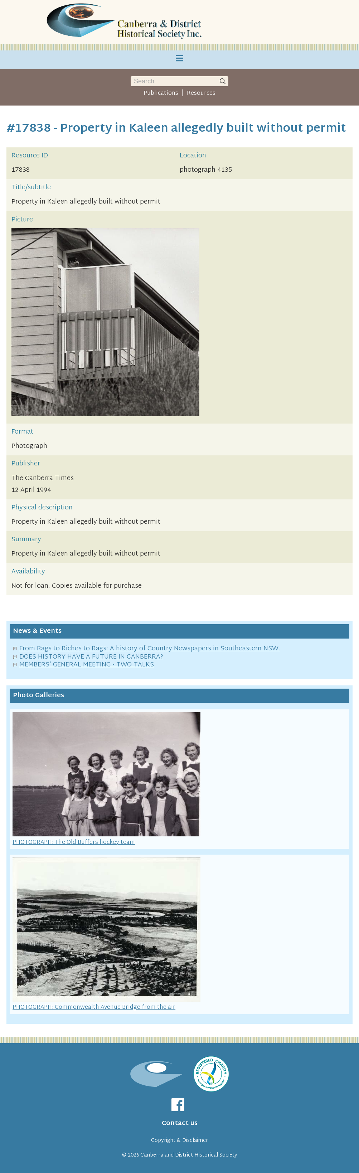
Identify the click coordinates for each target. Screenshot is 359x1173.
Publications (161, 93)
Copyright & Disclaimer (179, 1140)
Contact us (180, 1123)
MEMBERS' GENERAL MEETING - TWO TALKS (86, 665)
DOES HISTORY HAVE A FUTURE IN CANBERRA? (91, 657)
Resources (201, 93)
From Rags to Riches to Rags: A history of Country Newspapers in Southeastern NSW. (149, 649)
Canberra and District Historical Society (188, 1155)
